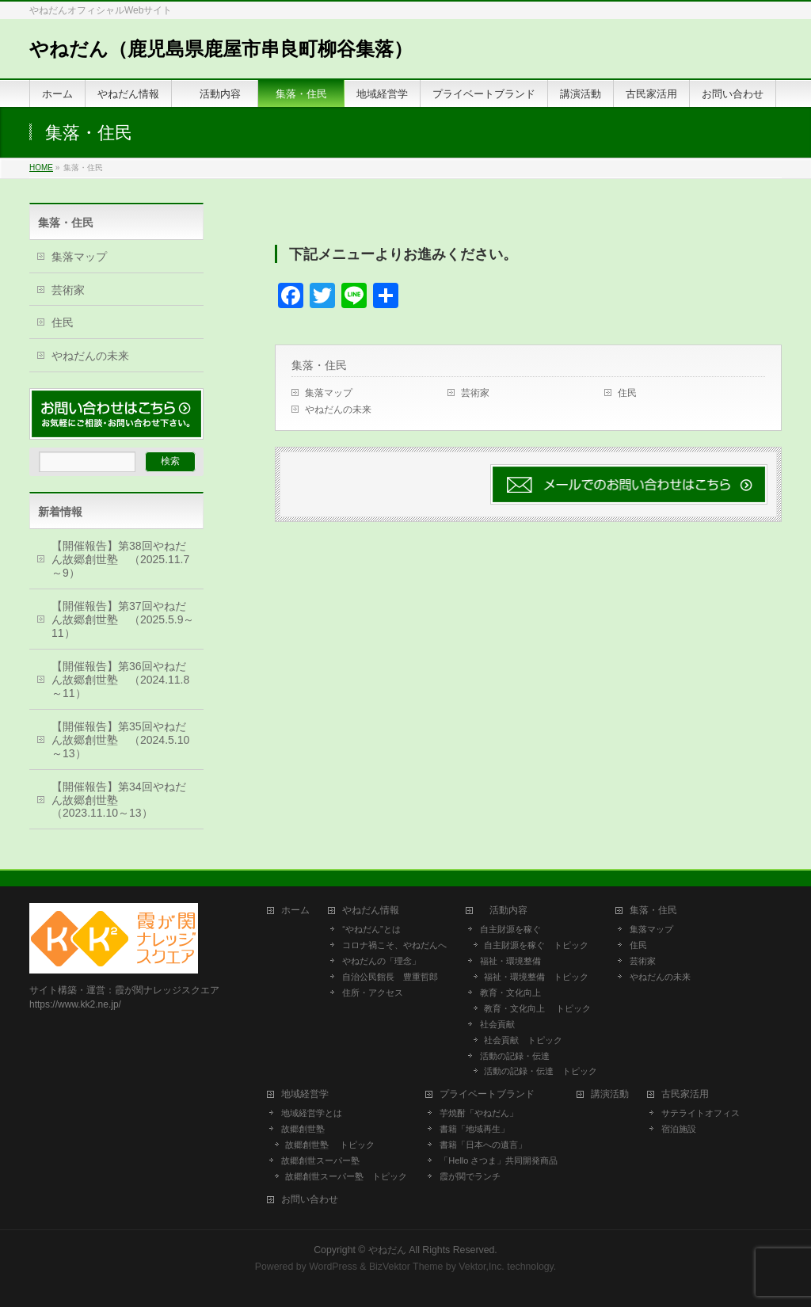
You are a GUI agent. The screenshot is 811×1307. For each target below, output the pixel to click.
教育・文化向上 (510, 992)
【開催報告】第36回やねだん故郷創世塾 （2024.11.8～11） (120, 679)
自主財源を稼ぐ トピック (536, 945)
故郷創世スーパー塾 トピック (346, 1176)
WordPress (333, 1266)
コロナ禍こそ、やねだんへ (394, 945)
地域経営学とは (311, 1113)
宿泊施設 (678, 1129)
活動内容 (508, 910)
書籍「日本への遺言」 (487, 1144)
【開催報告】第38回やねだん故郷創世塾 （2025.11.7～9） (120, 559)
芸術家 (475, 392)
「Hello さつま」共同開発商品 (499, 1160)
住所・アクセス (372, 992)
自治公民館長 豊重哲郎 (390, 976)
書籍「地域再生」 (479, 1129)
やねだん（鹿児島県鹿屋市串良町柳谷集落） (221, 48)
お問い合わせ (309, 1200)
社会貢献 (497, 1024)
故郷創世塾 (303, 1129)
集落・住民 (324, 365)
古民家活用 (685, 1094)
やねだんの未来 (338, 409)
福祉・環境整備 (510, 961)
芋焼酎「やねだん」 (479, 1113)
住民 (627, 392)
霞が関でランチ (470, 1176)
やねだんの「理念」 (381, 961)
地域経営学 (305, 1094)
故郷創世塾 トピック (330, 1144)
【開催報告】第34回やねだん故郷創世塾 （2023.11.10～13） (118, 800)
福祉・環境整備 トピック (536, 976)
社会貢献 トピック (523, 1040)
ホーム (295, 910)
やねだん (387, 1250)
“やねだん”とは (371, 929)
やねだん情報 (370, 910)
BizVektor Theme (406, 1266)
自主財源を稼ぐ (510, 929)
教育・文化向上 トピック (537, 1008)
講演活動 (610, 1094)
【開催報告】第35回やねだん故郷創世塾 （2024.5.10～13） (120, 740)
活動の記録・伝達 (515, 1056)
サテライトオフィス (700, 1113)
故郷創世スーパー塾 (320, 1160)
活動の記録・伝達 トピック (540, 1071)
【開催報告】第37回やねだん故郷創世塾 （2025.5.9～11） (123, 619)
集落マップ (328, 392)
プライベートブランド (487, 1094)
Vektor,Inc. (481, 1266)
